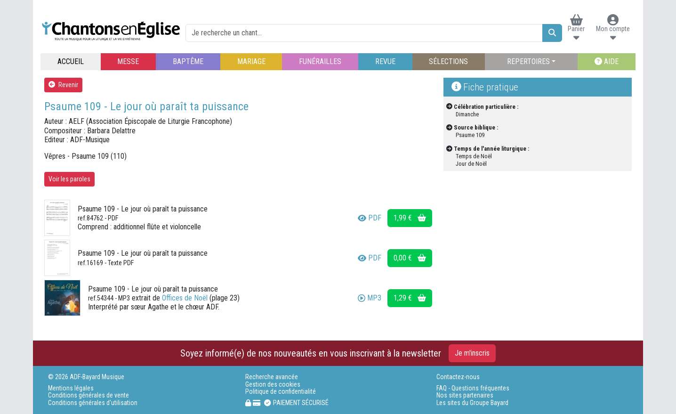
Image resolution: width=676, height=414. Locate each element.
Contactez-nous (458, 377)
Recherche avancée (271, 377)
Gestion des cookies (272, 384)
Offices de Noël (185, 297)
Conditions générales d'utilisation (92, 402)
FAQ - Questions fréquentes (472, 388)
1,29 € (410, 297)
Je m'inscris (472, 353)
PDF (369, 217)
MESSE (128, 61)
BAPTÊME (188, 61)
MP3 (369, 297)
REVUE (385, 61)
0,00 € (410, 257)
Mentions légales (71, 388)
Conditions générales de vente (88, 395)
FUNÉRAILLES (320, 61)
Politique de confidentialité (280, 391)
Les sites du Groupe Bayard (472, 402)
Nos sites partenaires (464, 395)
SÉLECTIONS (448, 61)
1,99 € (410, 217)
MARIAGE (251, 61)
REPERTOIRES (528, 61)
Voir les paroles (69, 179)
